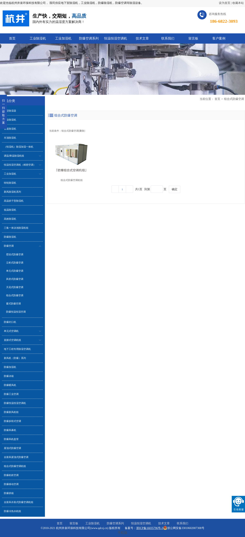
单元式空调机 (11, 331)
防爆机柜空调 (11, 475)
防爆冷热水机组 (12, 511)
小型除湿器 (10, 110)
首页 (217, 99)
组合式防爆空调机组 (15, 466)
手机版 (122, 532)
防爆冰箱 (9, 376)
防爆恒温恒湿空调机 (15, 403)
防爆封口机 (10, 322)
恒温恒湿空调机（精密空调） (20, 164)
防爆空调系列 (115, 523)
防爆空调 (9, 245)
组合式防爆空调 (14, 295)
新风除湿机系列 (12, 191)
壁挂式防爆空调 (14, 254)
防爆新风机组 (11, 412)
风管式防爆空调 (14, 279)
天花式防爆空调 (14, 287)
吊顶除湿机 (10, 137)
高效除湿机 (10, 218)
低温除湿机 (10, 209)
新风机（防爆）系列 (15, 358)
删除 (81, 130)
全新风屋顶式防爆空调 (16, 457)
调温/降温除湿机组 (14, 155)
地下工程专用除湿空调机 (17, 349)
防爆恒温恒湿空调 (16, 311)
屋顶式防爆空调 (12, 448)
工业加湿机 (10, 173)
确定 (174, 189)
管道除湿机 (10, 128)
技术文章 (164, 523)
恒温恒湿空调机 (141, 523)
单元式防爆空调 (14, 270)
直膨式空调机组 (12, 340)
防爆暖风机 (10, 385)
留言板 (74, 523)
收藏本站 (238, 3)
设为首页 (224, 3)
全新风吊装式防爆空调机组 (18, 502)
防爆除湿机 (10, 236)
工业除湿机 (10, 119)
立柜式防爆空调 (14, 262)
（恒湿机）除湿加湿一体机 (18, 146)
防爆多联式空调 (12, 421)
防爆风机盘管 (11, 439)
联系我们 (182, 523)
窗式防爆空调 (13, 303)
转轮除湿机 (10, 182)
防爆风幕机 (10, 430)
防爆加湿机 (10, 367)
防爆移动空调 (11, 484)
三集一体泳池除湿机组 (16, 227)
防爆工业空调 (11, 394)
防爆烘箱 (9, 493)
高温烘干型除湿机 (13, 200)
